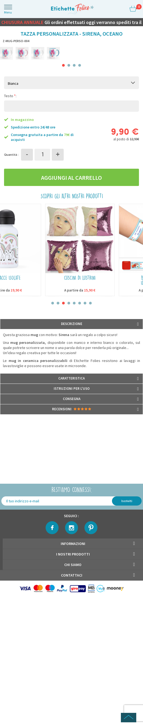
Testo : (10, 95)
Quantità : (11, 154)
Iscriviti (126, 501)
